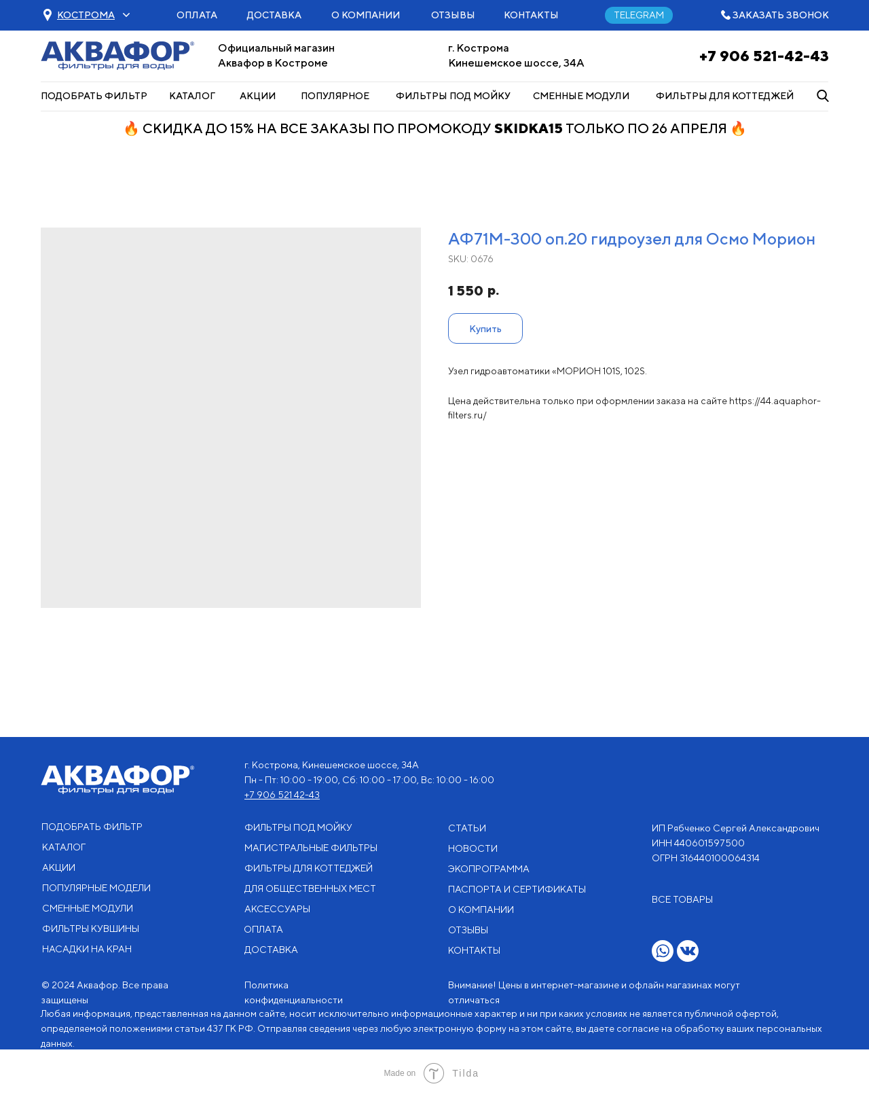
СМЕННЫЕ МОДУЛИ (581, 95)
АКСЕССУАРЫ (277, 908)
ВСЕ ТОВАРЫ (682, 899)
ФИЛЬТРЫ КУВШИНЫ (90, 928)
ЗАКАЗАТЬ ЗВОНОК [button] (781, 15)
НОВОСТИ (473, 848)
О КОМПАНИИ (365, 15)
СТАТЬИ (467, 828)
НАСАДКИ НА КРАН (87, 948)
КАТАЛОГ (192, 95)
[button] (86, 15)
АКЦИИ (258, 95)
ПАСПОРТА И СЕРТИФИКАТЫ (517, 889)
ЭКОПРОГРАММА (489, 868)
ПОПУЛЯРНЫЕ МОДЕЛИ (96, 887)
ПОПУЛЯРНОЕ (335, 95)
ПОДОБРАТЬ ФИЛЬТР (94, 95)
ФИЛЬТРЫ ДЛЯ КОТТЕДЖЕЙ (725, 95)
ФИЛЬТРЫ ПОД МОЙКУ (453, 95)
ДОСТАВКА (274, 15)
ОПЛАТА (197, 15)
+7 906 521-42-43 (764, 56)
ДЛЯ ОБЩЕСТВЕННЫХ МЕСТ (310, 888)
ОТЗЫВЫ (453, 15)
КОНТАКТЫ (531, 15)
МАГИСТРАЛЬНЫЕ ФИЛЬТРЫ (310, 847)
